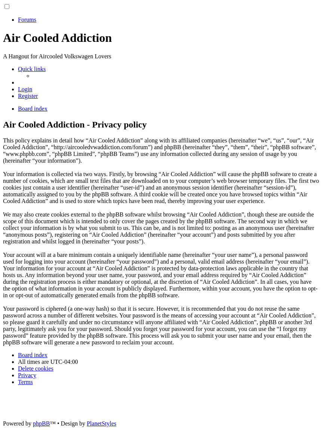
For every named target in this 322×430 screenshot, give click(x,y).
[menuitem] (25, 89)
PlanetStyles (101, 423)
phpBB (41, 423)
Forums (27, 19)
